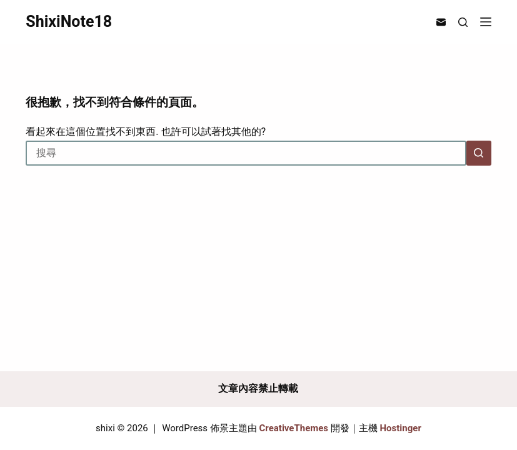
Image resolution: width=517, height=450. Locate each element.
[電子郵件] (441, 22)
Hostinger (400, 428)
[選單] (485, 22)
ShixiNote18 (69, 21)
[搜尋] (463, 22)
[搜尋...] (246, 153)
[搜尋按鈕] (478, 153)
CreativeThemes (294, 428)
